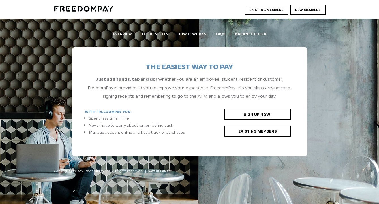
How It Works (191, 33)
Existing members (257, 130)
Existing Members (266, 9)
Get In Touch (160, 170)
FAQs (221, 33)
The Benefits (154, 33)
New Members (308, 9)
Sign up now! (257, 114)
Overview (122, 33)
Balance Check (251, 33)
